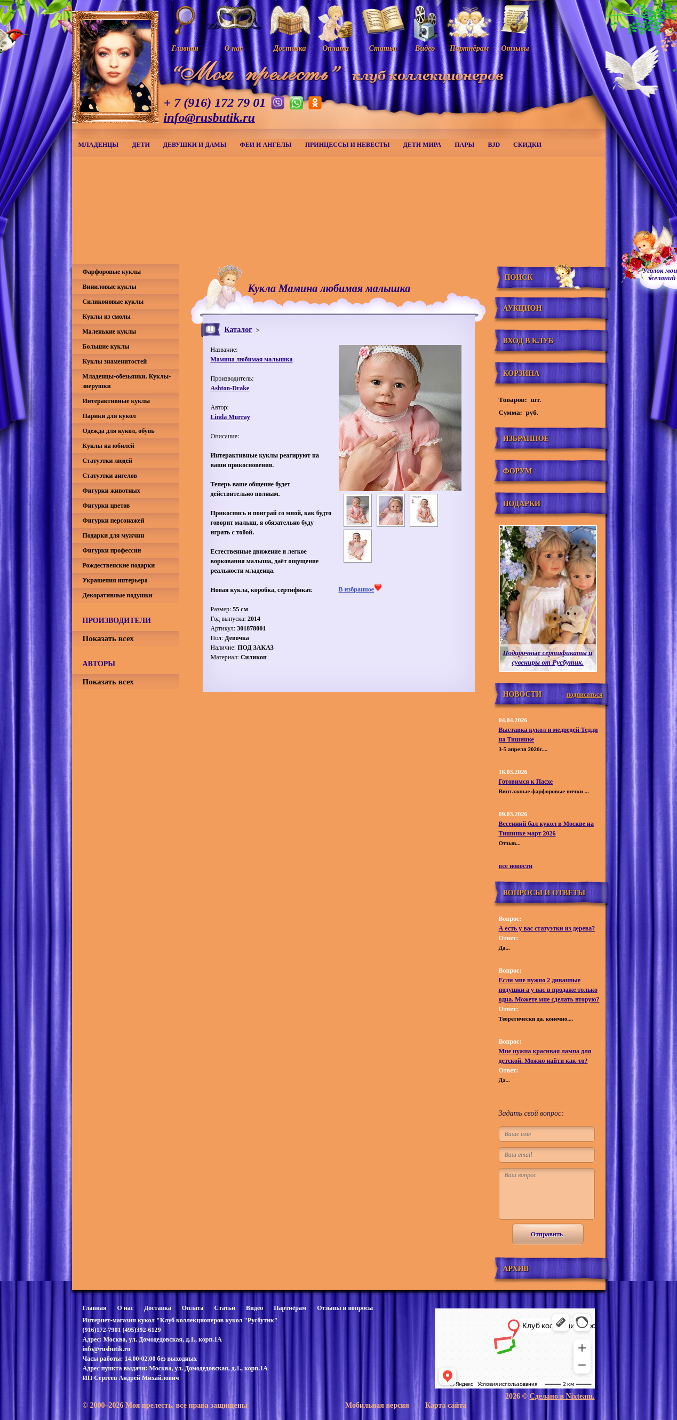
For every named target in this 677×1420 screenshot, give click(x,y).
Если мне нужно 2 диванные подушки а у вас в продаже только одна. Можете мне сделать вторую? (549, 989)
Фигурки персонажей (114, 520)
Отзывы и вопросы (345, 1308)
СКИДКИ (527, 144)
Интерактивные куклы (116, 401)
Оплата (193, 1308)
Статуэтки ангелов (110, 475)
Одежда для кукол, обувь (119, 431)
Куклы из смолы (107, 316)
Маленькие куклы (110, 331)
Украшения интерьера (115, 580)
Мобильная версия (377, 1405)
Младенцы (98, 144)
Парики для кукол (109, 416)
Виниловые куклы (110, 286)
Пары (464, 144)
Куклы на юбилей (108, 445)
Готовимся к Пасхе (526, 781)
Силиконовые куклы (113, 301)
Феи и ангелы (265, 144)
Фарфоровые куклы (112, 271)
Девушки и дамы (195, 144)
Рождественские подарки (119, 565)
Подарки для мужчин (114, 535)
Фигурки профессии (112, 550)
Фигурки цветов (106, 505)
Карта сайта (446, 1405)
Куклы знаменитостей (115, 361)
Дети (141, 144)
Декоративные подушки (118, 595)
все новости (516, 866)
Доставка (157, 1308)
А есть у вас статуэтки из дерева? (547, 928)
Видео (254, 1308)
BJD (494, 144)
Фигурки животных (111, 490)
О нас (125, 1308)
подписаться (585, 694)
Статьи (224, 1308)
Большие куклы (106, 346)
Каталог (238, 330)
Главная (95, 1308)
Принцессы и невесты (347, 144)
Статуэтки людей (107, 460)
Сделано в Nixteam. (562, 1396)
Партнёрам (290, 1308)
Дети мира (422, 144)
